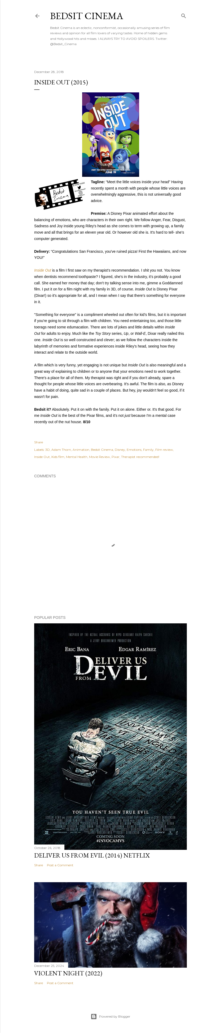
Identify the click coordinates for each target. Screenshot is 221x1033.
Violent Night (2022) (68, 973)
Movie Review (99, 457)
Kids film (57, 457)
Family (148, 450)
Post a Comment (60, 865)
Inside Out (43, 270)
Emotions (134, 450)
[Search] (183, 15)
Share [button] (38, 442)
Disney (120, 450)
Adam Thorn (61, 450)
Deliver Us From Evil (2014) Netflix (92, 855)
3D (47, 450)
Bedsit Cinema (86, 16)
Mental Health (76, 457)
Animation (81, 450)
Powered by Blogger (110, 1016)
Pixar (116, 457)
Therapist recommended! (140, 457)
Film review (164, 450)
